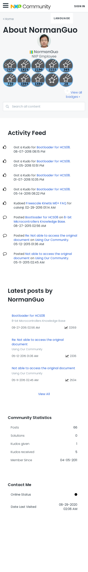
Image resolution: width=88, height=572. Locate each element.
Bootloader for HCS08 (53, 147)
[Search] (44, 106)
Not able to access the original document (43, 368)
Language (62, 18)
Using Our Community (51, 240)
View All (44, 394)
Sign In (79, 6)
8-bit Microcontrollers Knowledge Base (43, 219)
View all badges (74, 94)
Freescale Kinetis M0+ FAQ (46, 203)
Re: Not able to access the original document (38, 342)
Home (9, 19)
